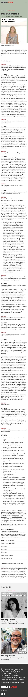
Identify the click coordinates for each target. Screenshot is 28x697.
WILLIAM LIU (12, 515)
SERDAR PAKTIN (9, 518)
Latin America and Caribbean (10, 563)
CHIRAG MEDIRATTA (17, 517)
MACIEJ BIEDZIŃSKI (6, 512)
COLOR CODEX (13, 526)
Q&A (2, 16)
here (12, 535)
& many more (10, 521)
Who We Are (4, 690)
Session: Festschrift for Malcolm (8, 543)
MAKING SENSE (5, 526)
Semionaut (11, 10)
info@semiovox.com (11, 682)
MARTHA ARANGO (16, 510)
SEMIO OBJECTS (21, 524)
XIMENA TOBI (20, 520)
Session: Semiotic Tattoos (7, 555)
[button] (26, 2)
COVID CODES (12, 524)
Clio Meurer (7, 16)
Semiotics (4, 10)
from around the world (10, 53)
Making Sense (4, 546)
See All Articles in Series (6, 558)
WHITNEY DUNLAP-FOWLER (13, 513)
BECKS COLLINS (19, 512)
